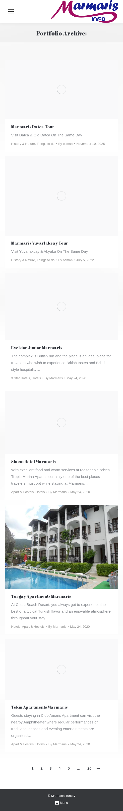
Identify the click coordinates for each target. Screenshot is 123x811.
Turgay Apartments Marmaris (41, 596)
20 (89, 768)
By (65, 144)
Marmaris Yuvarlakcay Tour (39, 243)
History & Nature (23, 144)
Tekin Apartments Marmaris (39, 707)
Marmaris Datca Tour (33, 126)
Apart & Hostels (22, 492)
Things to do (46, 144)
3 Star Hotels (20, 378)
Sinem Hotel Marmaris (33, 461)
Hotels (36, 378)
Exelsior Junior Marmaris (36, 347)
